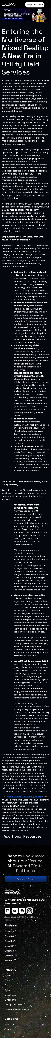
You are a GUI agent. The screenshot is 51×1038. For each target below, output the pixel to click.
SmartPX (10, 960)
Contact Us (10, 1029)
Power (8, 975)
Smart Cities (11, 994)
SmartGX (10, 950)
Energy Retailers (13, 1004)
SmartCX (10, 931)
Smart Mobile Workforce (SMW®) (24, 796)
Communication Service (17, 1009)
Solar (7, 990)
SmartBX (10, 945)
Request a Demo (35, 4)
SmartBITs (11, 955)
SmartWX (10, 936)
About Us (9, 1024)
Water (8, 980)
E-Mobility (10, 999)
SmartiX (10, 941)
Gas (6, 985)
